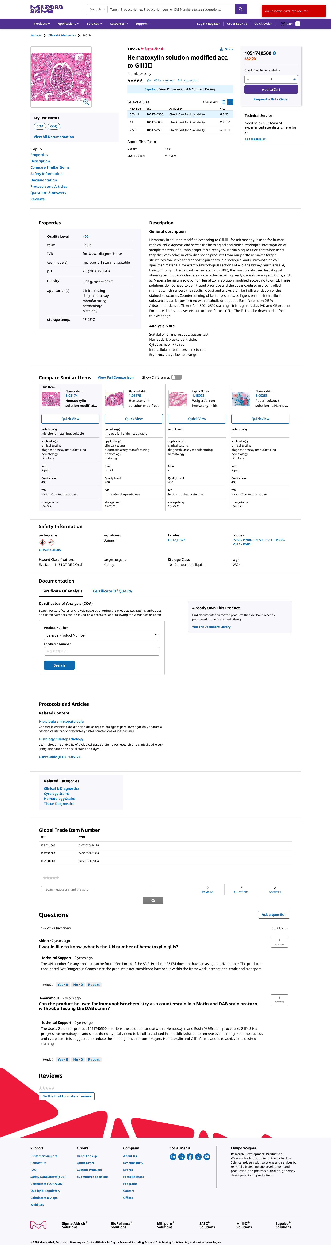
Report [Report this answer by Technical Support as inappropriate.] (94, 972)
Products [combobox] (95, 9)
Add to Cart (271, 89)
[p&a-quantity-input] (271, 79)
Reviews (37, 199)
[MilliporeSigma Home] (46, 9)
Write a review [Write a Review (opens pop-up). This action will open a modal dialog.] (164, 80)
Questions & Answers (48, 192)
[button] (208, 24)
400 (85, 236)
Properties (39, 154)
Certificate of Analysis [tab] (62, 590)
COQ (54, 126)
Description (40, 161)
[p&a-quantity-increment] (294, 79)
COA (39, 126)
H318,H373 (176, 540)
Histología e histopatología (61, 720)
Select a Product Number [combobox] (66, 635)
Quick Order (263, 24)
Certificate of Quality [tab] (112, 590)
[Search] (241, 9)
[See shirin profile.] (44, 929)
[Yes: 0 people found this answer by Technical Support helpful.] (63, 972)
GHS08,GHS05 (50, 549)
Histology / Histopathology (61, 738)
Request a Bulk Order (271, 99)
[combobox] (167, 9)
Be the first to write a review (68, 1085)
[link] (51, 876)
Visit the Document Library (211, 627)
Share (226, 49)
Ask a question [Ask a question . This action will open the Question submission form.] (188, 80)
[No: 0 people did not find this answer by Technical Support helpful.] (78, 972)
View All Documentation (54, 137)
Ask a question (274, 902)
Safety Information (46, 173)
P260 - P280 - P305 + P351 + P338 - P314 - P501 (259, 542)
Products (35, 35)
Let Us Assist (255, 139)
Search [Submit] (59, 664)
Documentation (43, 180)
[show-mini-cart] (290, 24)
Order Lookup (237, 24)
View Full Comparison (115, 377)
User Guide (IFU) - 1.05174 (59, 755)
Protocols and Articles (48, 186)
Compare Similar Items (49, 167)
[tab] (39, 35)
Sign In (150, 89)
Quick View (70, 418)
